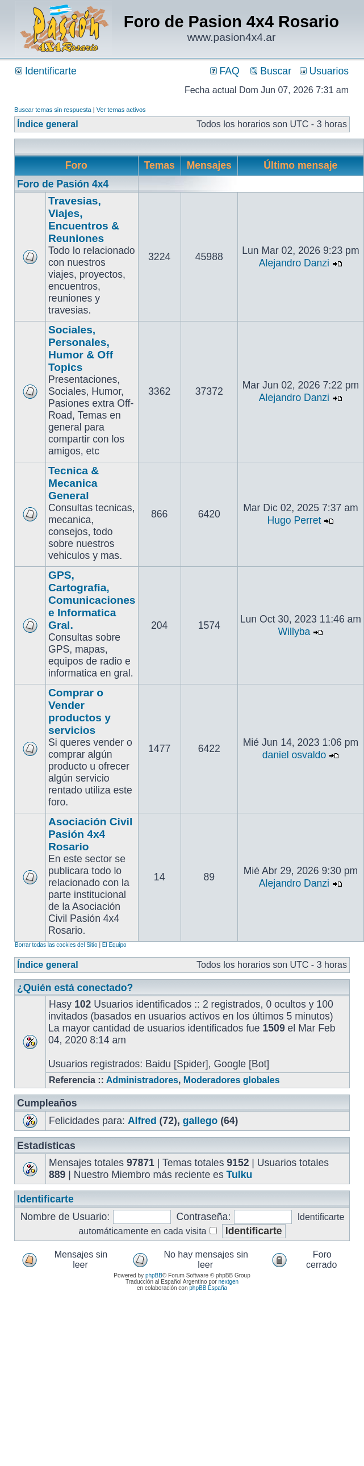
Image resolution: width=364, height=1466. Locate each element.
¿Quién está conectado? (75, 987)
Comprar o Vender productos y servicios (79, 711)
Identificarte (46, 71)
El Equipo (114, 945)
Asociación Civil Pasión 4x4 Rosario (90, 834)
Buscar (270, 71)
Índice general (47, 124)
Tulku (240, 1174)
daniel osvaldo (294, 755)
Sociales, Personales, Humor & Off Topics (80, 348)
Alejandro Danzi (294, 263)
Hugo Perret (294, 520)
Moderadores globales (231, 1080)
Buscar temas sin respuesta (52, 109)
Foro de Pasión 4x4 (62, 184)
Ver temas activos (121, 109)
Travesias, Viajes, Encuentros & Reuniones (83, 219)
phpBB (153, 1275)
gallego (200, 1120)
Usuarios (324, 71)
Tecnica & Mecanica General (73, 483)
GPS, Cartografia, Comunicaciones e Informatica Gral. (92, 600)
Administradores (142, 1080)
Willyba (294, 631)
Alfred (142, 1120)
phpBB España (208, 1288)
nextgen (229, 1282)
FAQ (225, 71)
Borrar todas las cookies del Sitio (56, 945)
